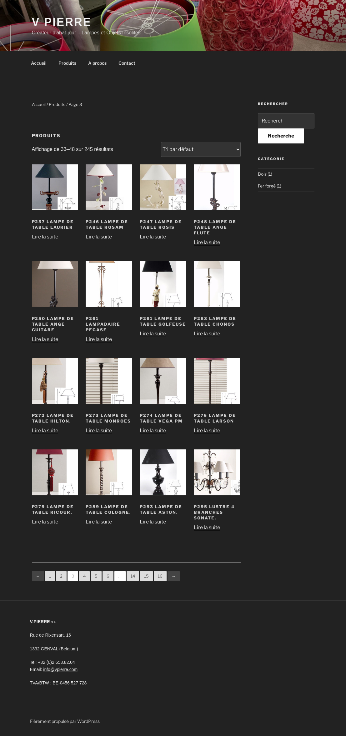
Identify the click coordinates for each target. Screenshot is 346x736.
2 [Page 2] (61, 575)
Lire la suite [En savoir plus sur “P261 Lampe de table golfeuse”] (153, 334)
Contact (126, 63)
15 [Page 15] (146, 575)
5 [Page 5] (96, 575)
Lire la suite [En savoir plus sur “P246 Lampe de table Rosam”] (99, 237)
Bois (262, 174)
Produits (67, 63)
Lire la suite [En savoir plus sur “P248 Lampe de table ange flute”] (207, 242)
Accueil (39, 63)
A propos (97, 63)
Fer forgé (267, 185)
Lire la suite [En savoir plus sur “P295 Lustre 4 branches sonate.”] (207, 527)
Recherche (281, 136)
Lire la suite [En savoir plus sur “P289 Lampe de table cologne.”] (99, 522)
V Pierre (62, 22)
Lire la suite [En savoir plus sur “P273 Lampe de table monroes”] (99, 430)
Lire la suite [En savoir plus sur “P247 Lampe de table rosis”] (153, 237)
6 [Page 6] (108, 575)
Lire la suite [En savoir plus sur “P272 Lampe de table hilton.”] (45, 430)
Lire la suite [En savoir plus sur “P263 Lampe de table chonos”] (207, 334)
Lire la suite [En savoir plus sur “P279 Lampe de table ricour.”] (45, 522)
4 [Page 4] (84, 575)
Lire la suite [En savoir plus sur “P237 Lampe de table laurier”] (45, 237)
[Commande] (201, 149)
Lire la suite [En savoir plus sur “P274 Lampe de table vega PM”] (153, 430)
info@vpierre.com (60, 669)
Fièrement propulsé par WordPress (65, 721)
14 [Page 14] (133, 575)
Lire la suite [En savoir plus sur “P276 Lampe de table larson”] (207, 430)
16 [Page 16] (160, 575)
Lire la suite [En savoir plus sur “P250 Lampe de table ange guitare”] (45, 339)
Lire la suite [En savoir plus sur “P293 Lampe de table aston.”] (153, 522)
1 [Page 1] (50, 575)
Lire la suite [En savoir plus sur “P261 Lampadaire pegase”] (99, 339)
